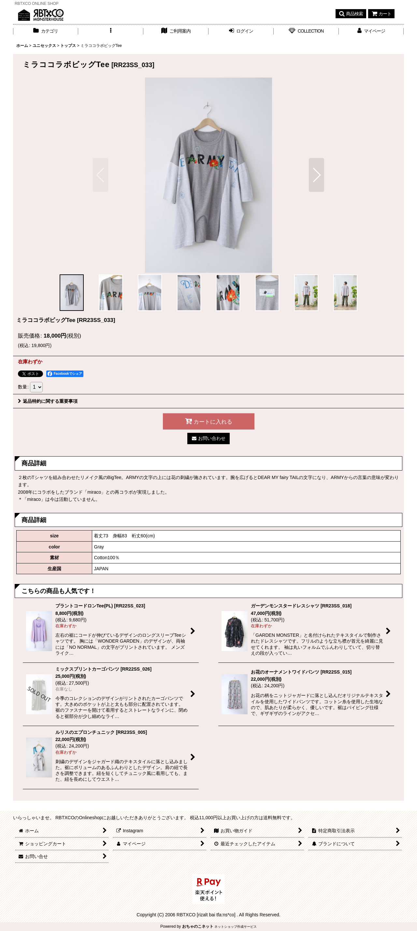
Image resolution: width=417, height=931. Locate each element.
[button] (351, 13)
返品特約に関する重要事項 (48, 401)
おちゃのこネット (197, 926)
